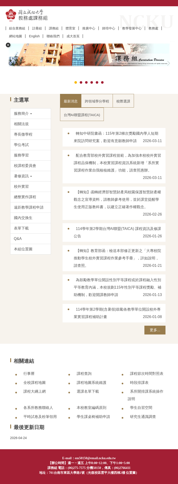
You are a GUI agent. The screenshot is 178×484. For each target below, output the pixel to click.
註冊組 (37, 28)
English (34, 36)
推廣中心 (88, 28)
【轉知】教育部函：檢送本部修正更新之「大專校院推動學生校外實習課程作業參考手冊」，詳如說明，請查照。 (117, 258)
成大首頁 (73, 36)
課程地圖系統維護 (91, 383)
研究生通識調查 (143, 417)
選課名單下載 (88, 391)
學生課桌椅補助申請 (93, 417)
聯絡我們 (53, 36)
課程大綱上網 (34, 391)
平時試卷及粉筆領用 (40, 417)
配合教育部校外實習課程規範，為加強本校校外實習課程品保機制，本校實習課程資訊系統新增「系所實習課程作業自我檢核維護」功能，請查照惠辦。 (117, 162)
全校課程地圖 (34, 383)
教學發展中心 (132, 28)
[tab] (75, 82)
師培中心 (108, 28)
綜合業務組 (17, 28)
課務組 (54, 28)
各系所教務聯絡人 (38, 408)
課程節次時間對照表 (146, 374)
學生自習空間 (141, 408)
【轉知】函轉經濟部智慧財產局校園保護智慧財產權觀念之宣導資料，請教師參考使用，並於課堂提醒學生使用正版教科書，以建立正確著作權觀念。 (117, 199)
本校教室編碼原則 (91, 408)
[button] (8, 45)
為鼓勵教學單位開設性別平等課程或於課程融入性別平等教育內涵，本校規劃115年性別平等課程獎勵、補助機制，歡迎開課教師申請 (118, 287)
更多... (155, 330)
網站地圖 (15, 36)
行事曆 (29, 374)
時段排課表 (139, 383)
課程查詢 (84, 374)
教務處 (153, 28)
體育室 (70, 28)
